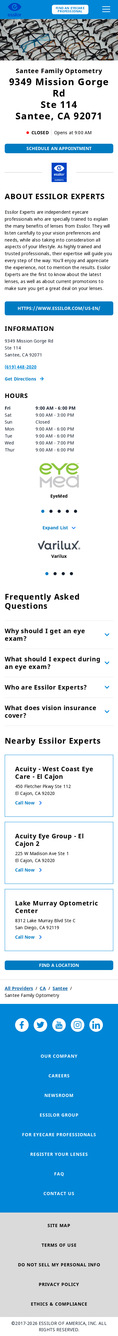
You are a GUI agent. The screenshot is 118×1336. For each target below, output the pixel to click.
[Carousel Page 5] (75, 511)
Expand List (59, 527)
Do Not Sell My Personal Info (59, 1265)
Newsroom (59, 1095)
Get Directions (24, 379)
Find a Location (59, 965)
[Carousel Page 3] (59, 511)
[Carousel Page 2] (51, 511)
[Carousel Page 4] (67, 511)
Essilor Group (59, 1115)
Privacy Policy (59, 1284)
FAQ (59, 1174)
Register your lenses (59, 1154)
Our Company (59, 1056)
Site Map (59, 1225)
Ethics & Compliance (59, 1304)
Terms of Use (59, 1245)
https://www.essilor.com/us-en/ (59, 308)
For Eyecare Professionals (59, 1134)
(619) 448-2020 (21, 367)
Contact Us (59, 1193)
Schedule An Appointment (59, 148)
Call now (25, 803)
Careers (59, 1076)
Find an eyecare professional (70, 9)
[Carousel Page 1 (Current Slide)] (42, 511)
